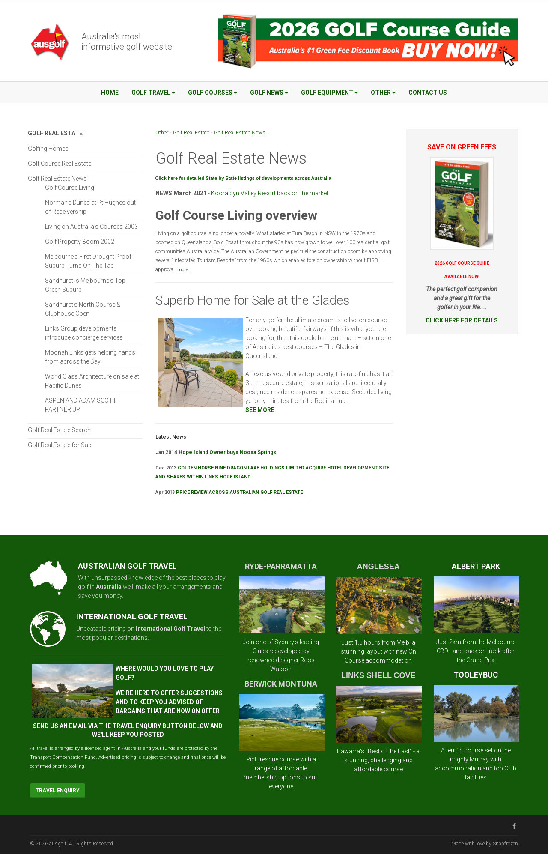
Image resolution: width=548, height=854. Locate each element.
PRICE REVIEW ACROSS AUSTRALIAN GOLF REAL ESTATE (239, 492)
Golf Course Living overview (236, 215)
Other (383, 92)
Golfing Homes (48, 148)
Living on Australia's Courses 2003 (91, 226)
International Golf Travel (170, 628)
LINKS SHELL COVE (378, 675)
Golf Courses (212, 92)
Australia (109, 586)
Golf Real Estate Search (59, 430)
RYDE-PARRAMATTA (281, 566)
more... (184, 269)
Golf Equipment (329, 92)
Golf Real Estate (191, 132)
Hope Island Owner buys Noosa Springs (228, 452)
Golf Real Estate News (239, 132)
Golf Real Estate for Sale (60, 445)
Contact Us (427, 92)
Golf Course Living (69, 187)
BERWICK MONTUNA (280, 683)
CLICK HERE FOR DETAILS (462, 320)
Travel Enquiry (58, 791)
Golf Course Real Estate (59, 163)
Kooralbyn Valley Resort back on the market (269, 193)
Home (110, 92)
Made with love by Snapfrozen (484, 844)
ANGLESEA (378, 566)
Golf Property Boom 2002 (79, 241)
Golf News (269, 92)
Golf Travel (153, 92)
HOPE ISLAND (235, 477)
